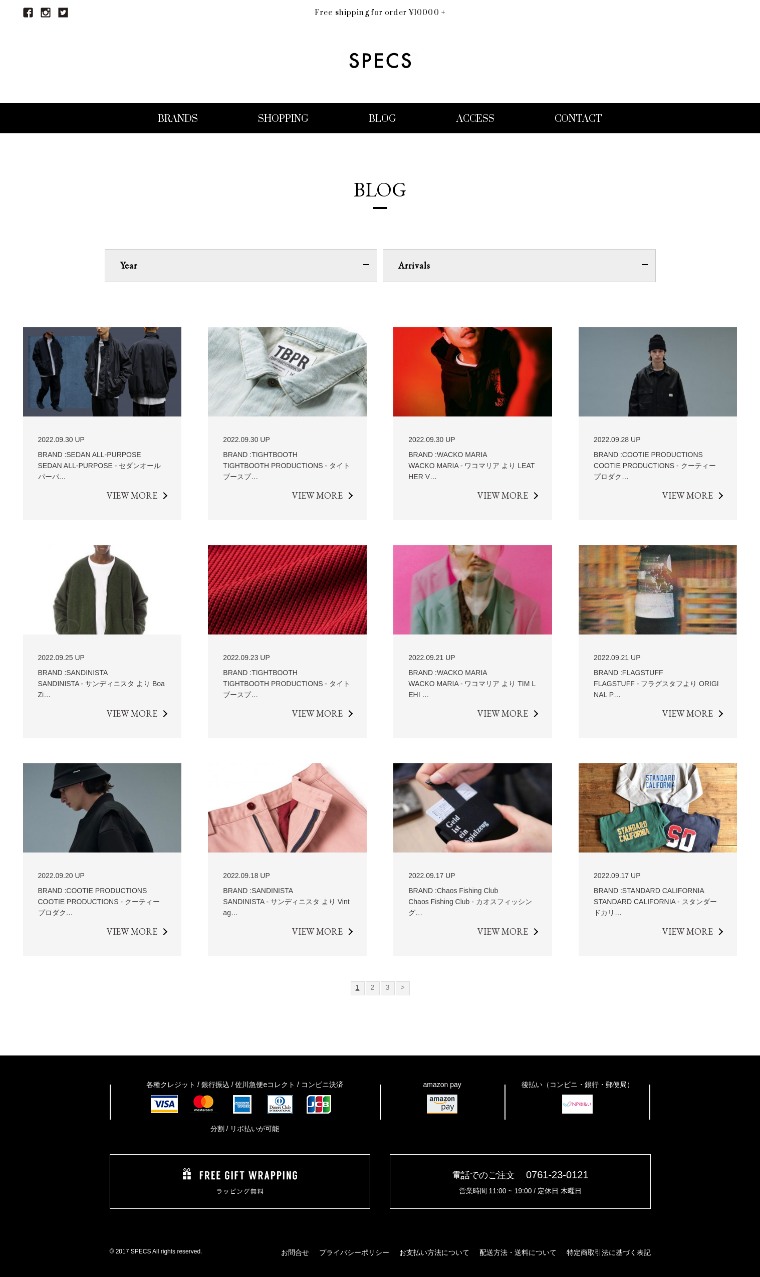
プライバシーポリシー (354, 1252)
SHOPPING (283, 119)
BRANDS (178, 119)
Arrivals (523, 265)
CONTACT (578, 119)
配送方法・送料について (518, 1252)
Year (245, 265)
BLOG (382, 119)
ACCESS (475, 119)
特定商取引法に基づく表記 (609, 1252)
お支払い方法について (434, 1252)
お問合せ (295, 1252)
